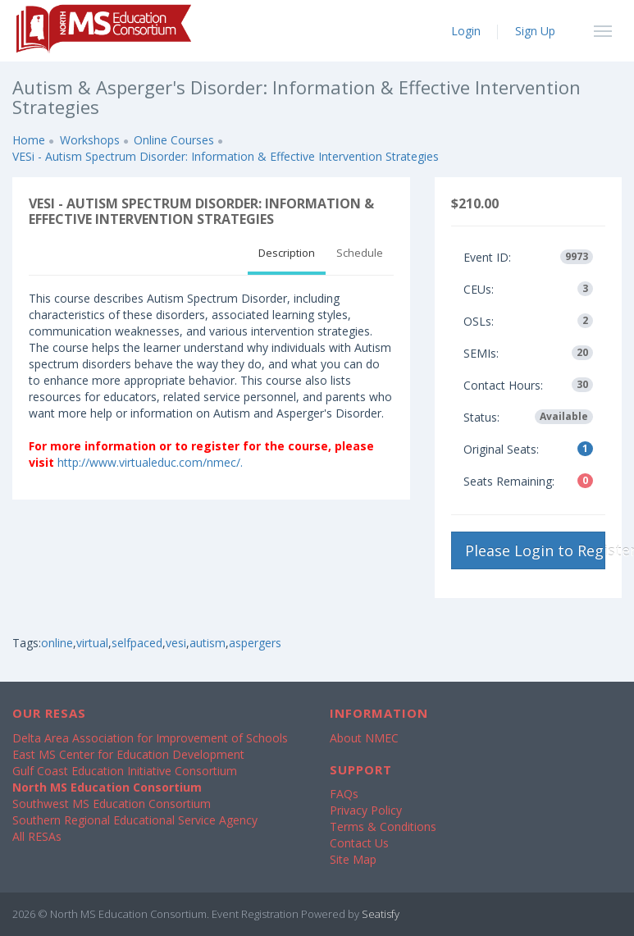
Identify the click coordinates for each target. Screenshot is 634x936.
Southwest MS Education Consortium (111, 803)
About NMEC (364, 738)
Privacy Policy (366, 810)
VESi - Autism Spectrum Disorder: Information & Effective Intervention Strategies (225, 156)
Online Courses (174, 140)
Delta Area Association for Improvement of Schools (150, 738)
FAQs (344, 793)
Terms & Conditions (383, 826)
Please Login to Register (535, 550)
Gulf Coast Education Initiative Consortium (124, 770)
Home (28, 140)
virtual (92, 643)
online (57, 643)
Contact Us (359, 843)
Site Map (353, 859)
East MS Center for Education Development (128, 754)
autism (207, 643)
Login (466, 31)
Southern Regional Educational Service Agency (135, 820)
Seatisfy (380, 913)
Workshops (90, 140)
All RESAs (37, 836)
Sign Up (535, 31)
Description (286, 252)
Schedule (359, 252)
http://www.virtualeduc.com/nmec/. (150, 462)
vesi (176, 643)
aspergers (255, 643)
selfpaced (137, 643)
